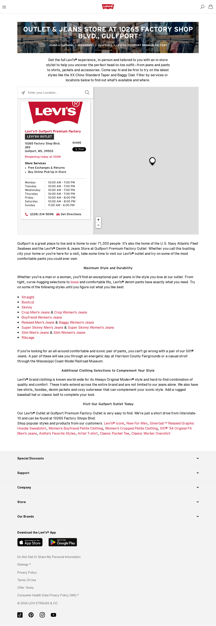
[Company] (108, 487)
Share (76, 142)
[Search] (202, 7)
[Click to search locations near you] (23, 93)
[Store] (108, 502)
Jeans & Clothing (61, 45)
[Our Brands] (108, 516)
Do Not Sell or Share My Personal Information (49, 557)
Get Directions (71, 214)
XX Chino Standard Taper (90, 74)
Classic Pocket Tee (114, 433)
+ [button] (98, 219)
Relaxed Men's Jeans (38, 322)
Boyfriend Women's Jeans (42, 317)
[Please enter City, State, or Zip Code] (55, 92)
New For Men (136, 423)
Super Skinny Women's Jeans (91, 327)
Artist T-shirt (88, 433)
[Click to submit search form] (87, 93)
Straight (28, 297)
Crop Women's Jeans (70, 312)
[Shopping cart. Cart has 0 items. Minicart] (211, 7)
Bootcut (28, 302)
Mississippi (86, 45)
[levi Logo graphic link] (108, 6)
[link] (23, 564)
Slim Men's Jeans (35, 332)
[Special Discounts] (108, 458)
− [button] (98, 225)
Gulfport (105, 45)
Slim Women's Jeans (69, 332)
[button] (27, 572)
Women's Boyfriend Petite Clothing (76, 428)
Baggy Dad (126, 74)
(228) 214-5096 (42, 214)
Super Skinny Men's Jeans (42, 327)
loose (74, 281)
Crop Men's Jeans (36, 312)
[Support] (108, 473)
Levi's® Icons (114, 423)
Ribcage (28, 337)
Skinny (27, 307)
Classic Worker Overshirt (150, 433)
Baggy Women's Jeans (76, 322)
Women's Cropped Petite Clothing (131, 428)
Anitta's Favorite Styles (57, 433)
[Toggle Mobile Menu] (4, 7)
